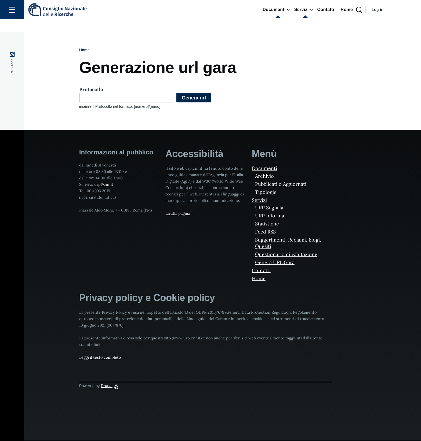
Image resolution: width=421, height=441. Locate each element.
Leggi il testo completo (100, 357)
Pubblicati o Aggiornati (280, 184)
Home (84, 50)
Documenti (264, 168)
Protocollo (91, 90)
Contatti (261, 271)
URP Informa (269, 216)
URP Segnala (269, 208)
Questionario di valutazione (286, 254)
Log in (377, 22)
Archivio (264, 176)
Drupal (106, 386)
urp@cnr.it (103, 184)
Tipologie (266, 192)
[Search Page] (359, 23)
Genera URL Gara (275, 263)
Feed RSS (265, 232)
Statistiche (267, 224)
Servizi (259, 200)
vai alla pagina (177, 213)
